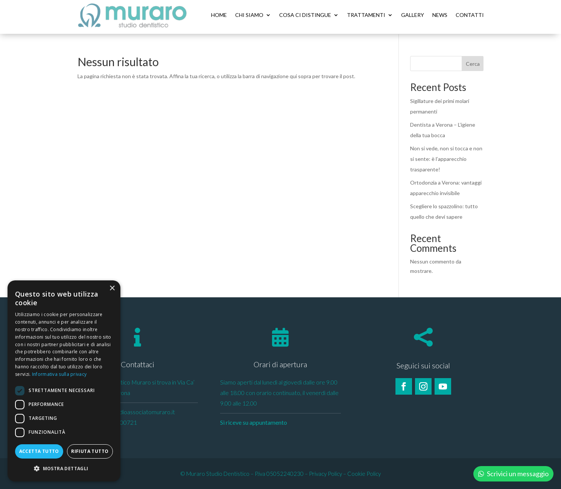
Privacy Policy (325, 473)
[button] (64, 468)
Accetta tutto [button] (39, 451)
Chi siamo (249, 15)
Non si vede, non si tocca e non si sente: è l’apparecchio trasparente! (446, 158)
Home (219, 15)
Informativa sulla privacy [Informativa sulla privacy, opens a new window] (59, 374)
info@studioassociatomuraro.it (136, 411)
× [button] (112, 288)
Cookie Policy (364, 473)
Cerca (473, 63)
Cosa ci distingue (305, 15)
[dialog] (64, 380)
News (439, 15)
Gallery (412, 15)
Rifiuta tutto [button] (89, 451)
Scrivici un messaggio (518, 473)
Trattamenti (366, 15)
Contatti (470, 15)
